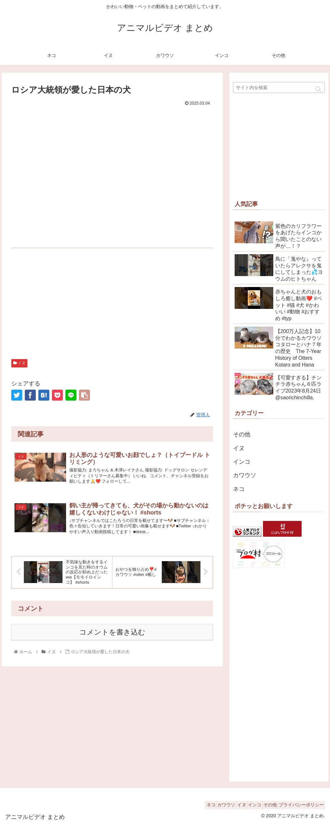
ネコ (239, 489)
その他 (241, 434)
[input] (279, 87)
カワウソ (244, 475)
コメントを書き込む (112, 639)
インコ (241, 462)
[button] (318, 89)
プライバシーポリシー (298, 804)
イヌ (19, 363)
